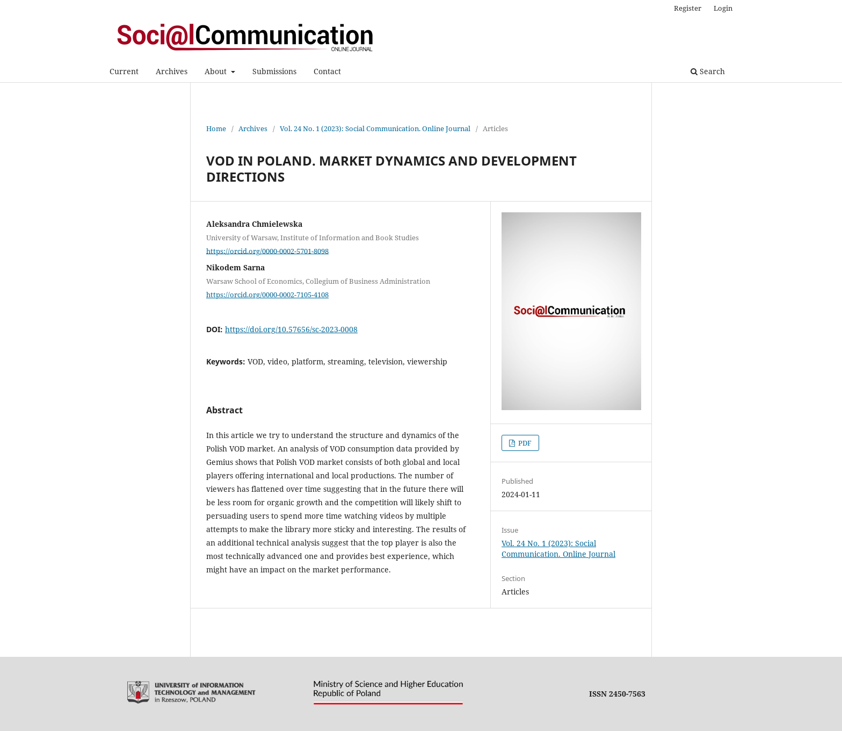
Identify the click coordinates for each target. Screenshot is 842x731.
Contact (327, 71)
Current (124, 71)
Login (723, 8)
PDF (524, 443)
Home (216, 128)
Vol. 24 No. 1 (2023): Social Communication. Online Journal (375, 128)
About (217, 71)
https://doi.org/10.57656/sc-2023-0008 (291, 329)
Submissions (274, 71)
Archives (171, 71)
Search (708, 71)
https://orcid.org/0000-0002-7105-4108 (267, 294)
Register (687, 8)
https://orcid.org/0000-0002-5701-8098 (267, 250)
